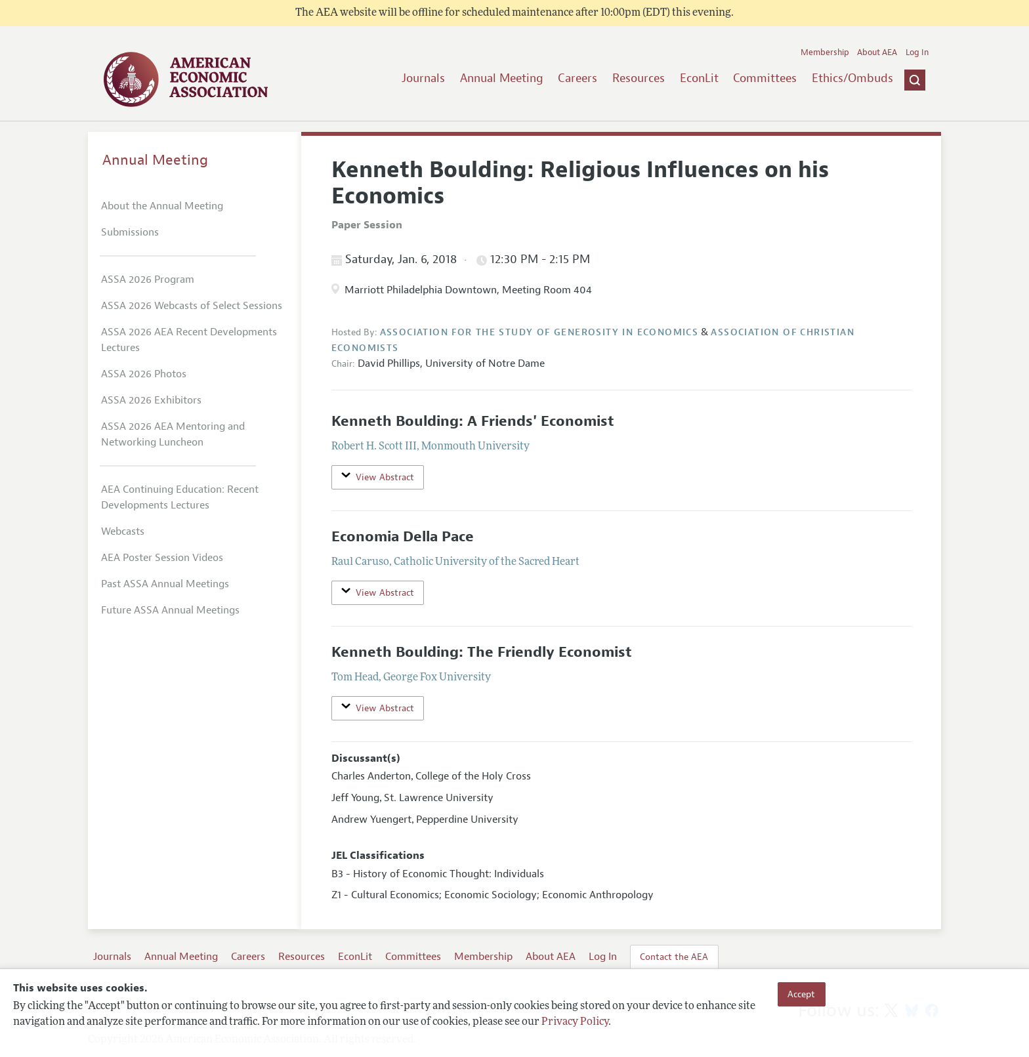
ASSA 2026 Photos (143, 374)
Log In (917, 52)
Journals (423, 78)
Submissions (130, 232)
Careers (577, 78)
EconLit (699, 78)
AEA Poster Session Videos (162, 557)
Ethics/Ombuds (852, 78)
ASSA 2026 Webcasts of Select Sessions (191, 305)
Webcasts (122, 531)
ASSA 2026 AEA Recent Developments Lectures (189, 339)
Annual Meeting (501, 78)
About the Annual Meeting (162, 206)
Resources (638, 78)
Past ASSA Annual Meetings (165, 584)
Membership (825, 52)
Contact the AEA (674, 957)
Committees (765, 78)
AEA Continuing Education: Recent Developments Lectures (180, 497)
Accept (801, 994)
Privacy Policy (574, 1022)
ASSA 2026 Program (147, 279)
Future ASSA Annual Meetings (170, 610)
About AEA (877, 52)
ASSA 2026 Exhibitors (151, 400)
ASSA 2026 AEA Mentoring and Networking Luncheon (173, 434)
